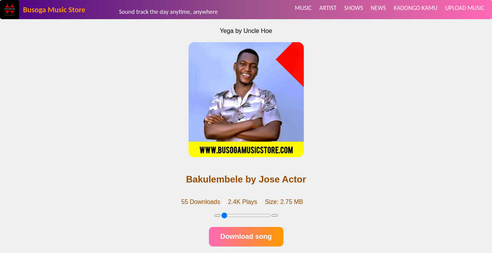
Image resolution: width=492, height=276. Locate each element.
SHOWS (353, 8)
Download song (246, 236)
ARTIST (327, 8)
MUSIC (303, 8)
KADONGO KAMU (415, 8)
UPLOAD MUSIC (464, 8)
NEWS (378, 8)
